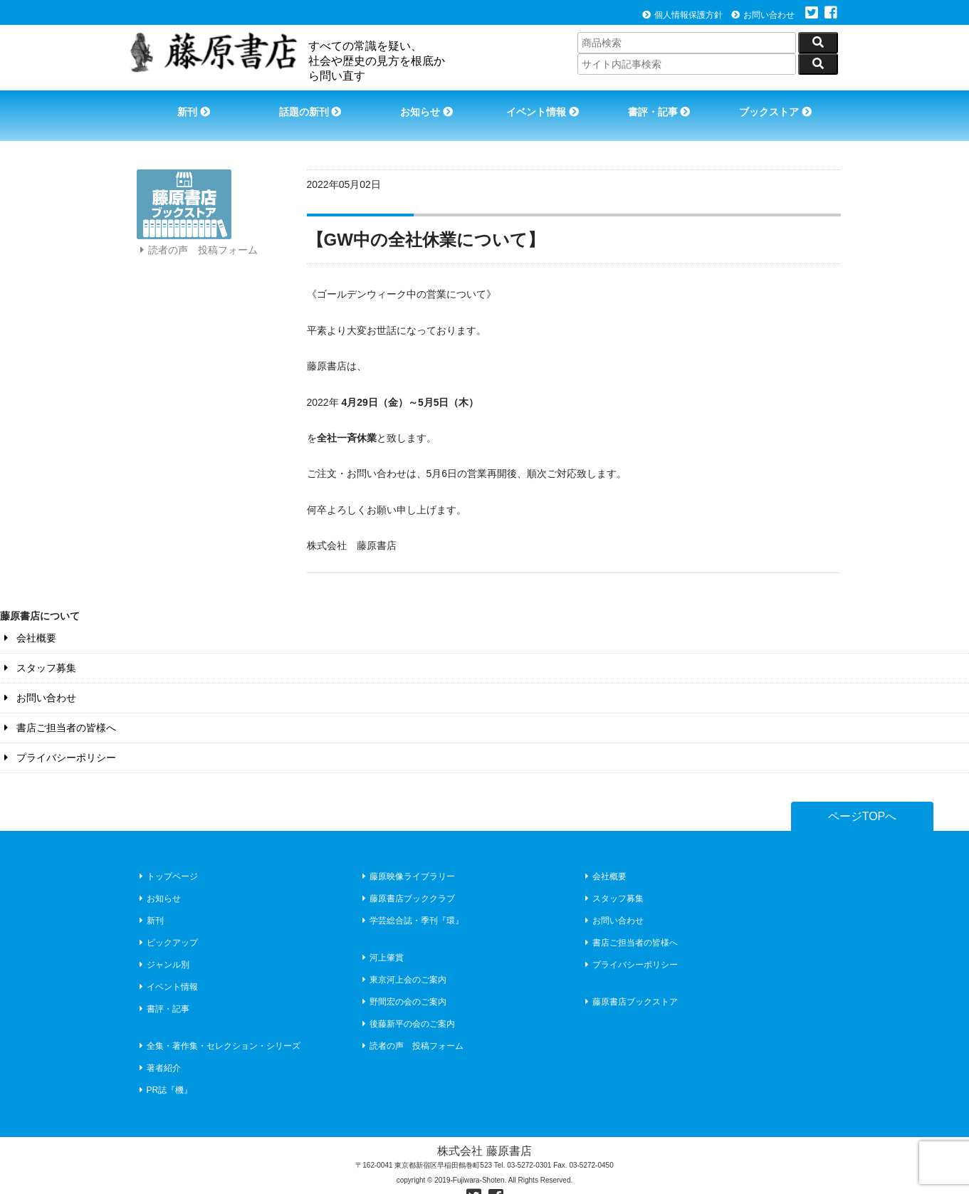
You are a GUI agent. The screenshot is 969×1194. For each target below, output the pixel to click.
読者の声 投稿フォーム (197, 255)
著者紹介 (158, 1047)
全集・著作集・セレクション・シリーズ (218, 1025)
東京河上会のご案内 (402, 959)
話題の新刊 (306, 105)
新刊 (188, 105)
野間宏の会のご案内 (402, 981)
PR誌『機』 (164, 1069)
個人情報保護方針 (682, 15)
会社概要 (28, 617)
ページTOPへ (862, 796)
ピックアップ (167, 922)
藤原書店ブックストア (630, 981)
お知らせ (425, 105)
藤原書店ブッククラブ (407, 878)
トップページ (167, 856)
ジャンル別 (162, 944)
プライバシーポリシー (58, 737)
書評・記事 (662, 105)
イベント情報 (543, 105)
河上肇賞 (381, 937)
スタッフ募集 (38, 647)
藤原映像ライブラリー (407, 856)
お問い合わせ (763, 15)
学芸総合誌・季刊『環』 (411, 900)
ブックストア (781, 105)
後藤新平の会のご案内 (407, 1003)
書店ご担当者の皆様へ (58, 707)
